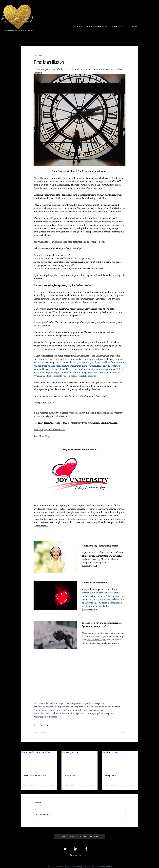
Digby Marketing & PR (64, 866)
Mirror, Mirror (70, 775)
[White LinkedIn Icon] (76, 849)
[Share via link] (53, 725)
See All (135, 746)
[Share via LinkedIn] (47, 725)
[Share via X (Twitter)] (41, 725)
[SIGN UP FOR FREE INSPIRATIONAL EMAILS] (79, 836)
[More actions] (123, 55)
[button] (135, 39)
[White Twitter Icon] (65, 849)
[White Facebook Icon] (86, 849)
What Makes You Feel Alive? (35, 775)
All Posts (24, 39)
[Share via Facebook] (35, 725)
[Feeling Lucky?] (120, 761)
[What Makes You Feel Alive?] (39, 761)
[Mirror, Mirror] (80, 761)
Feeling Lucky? (110, 775)
